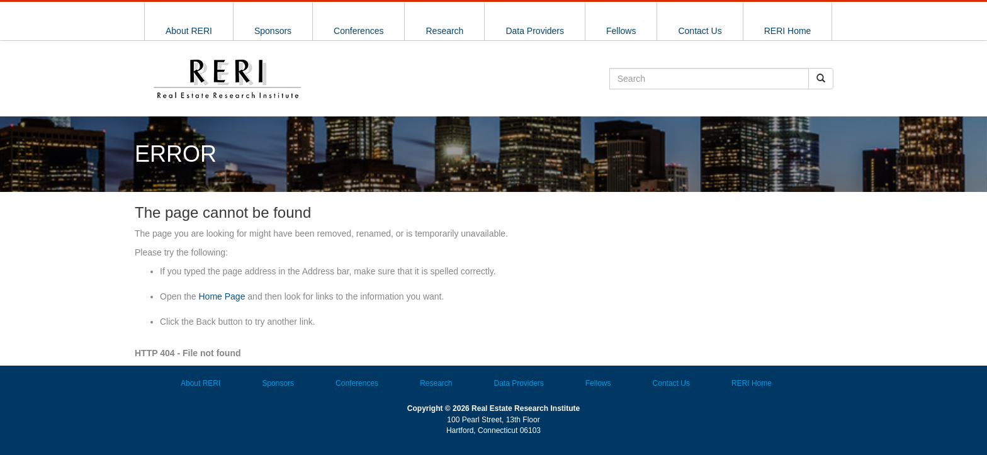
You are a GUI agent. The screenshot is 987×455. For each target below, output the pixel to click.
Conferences (358, 31)
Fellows (621, 31)
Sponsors (272, 31)
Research (444, 31)
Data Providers (534, 31)
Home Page (222, 296)
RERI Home (787, 31)
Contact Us (699, 31)
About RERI (189, 31)
